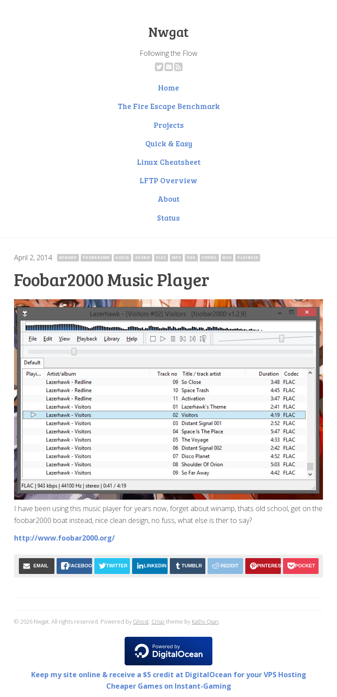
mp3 (176, 257)
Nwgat (168, 31)
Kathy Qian (205, 621)
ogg (191, 257)
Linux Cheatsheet (169, 161)
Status (168, 217)
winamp (68, 257)
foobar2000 (96, 257)
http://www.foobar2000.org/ (64, 538)
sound (142, 257)
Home (168, 87)
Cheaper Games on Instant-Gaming (168, 686)
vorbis (208, 257)
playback (247, 257)
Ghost (141, 621)
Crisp (158, 621)
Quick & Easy (168, 143)
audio (122, 257)
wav (226, 257)
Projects (169, 125)
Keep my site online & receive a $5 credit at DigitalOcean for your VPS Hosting (168, 674)
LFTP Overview (168, 180)
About (168, 198)
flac (161, 257)
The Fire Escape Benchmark (169, 106)
